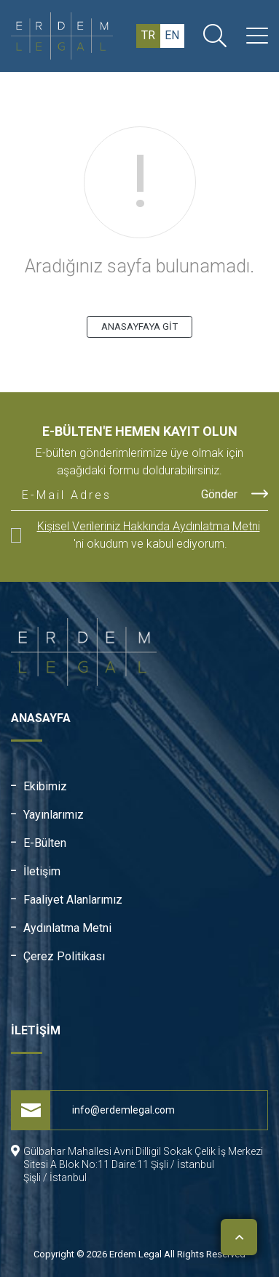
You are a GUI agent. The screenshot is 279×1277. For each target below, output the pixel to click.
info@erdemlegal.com (93, 1110)
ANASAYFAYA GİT (139, 326)
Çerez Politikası (64, 956)
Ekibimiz (45, 786)
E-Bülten (44, 843)
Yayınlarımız (53, 815)
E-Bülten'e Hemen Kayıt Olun (139, 431)
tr (148, 35)
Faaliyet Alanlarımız (72, 900)
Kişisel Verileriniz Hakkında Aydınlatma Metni (148, 526)
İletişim (41, 871)
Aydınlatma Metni (67, 928)
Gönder (234, 493)
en (172, 35)
